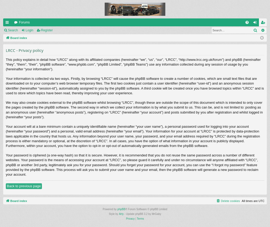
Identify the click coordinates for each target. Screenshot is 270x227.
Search (13, 30)
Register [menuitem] (264, 23)
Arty (121, 214)
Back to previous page (24, 186)
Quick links (8, 23)
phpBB (121, 209)
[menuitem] (247, 22)
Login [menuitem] (256, 23)
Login (29, 30)
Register (47, 30)
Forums (24, 22)
